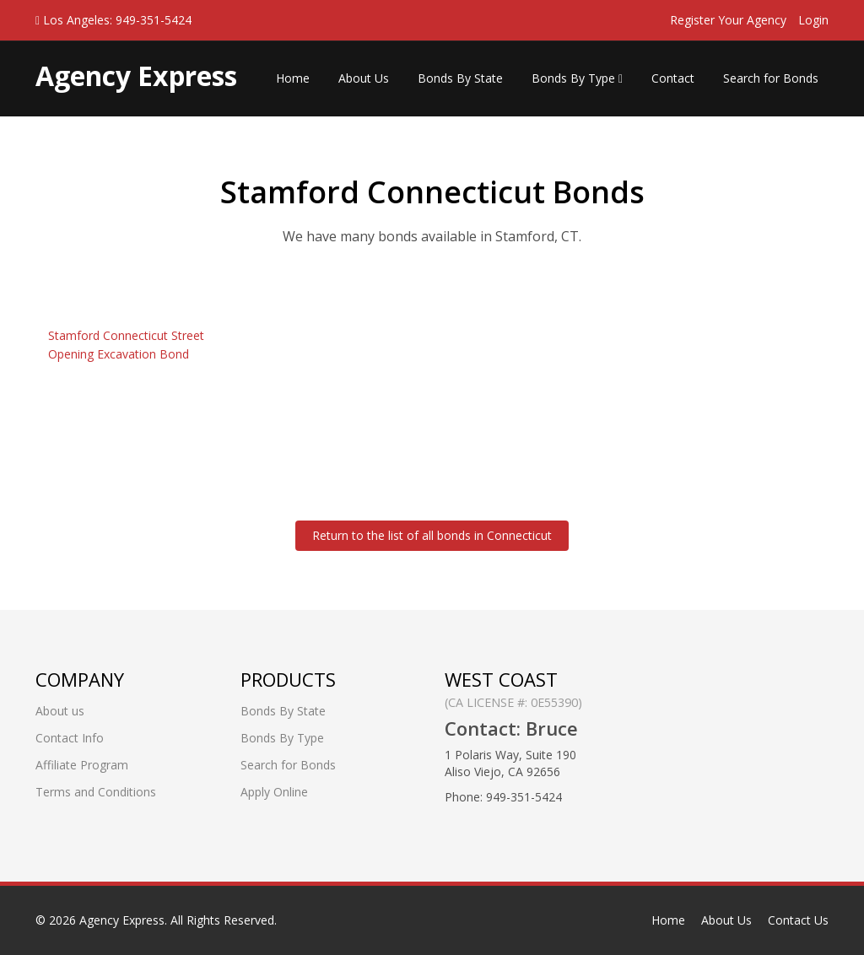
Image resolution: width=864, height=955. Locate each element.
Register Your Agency (728, 20)
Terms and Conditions (95, 792)
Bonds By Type (577, 78)
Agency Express (122, 920)
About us (59, 711)
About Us (363, 78)
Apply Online (274, 792)
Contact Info (69, 738)
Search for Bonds (770, 78)
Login (813, 20)
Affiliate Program (81, 765)
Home (293, 78)
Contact (672, 78)
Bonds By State (460, 78)
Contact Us (798, 920)
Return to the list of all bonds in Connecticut (432, 535)
